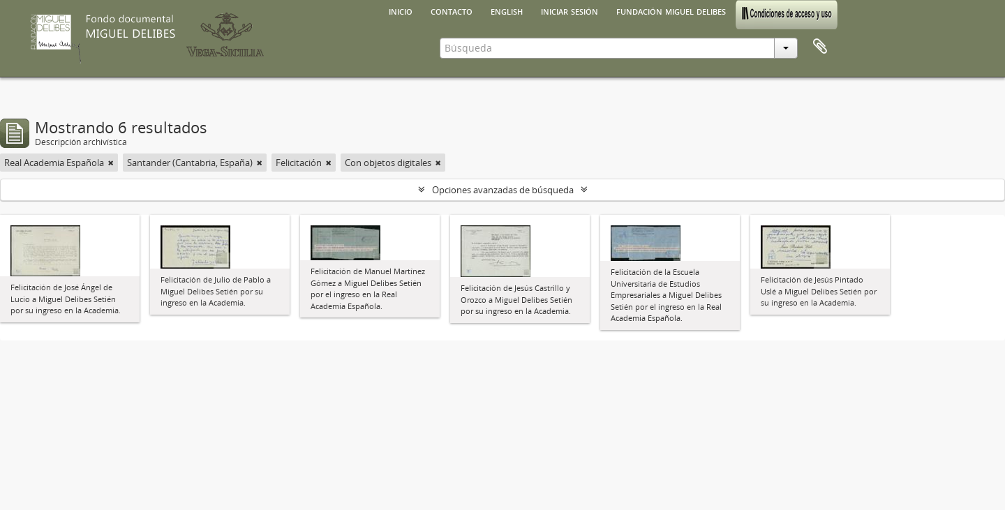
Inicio (400, 10)
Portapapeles (820, 46)
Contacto (451, 10)
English (507, 10)
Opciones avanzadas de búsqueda (503, 189)
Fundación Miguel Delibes (671, 10)
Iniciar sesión (569, 10)
